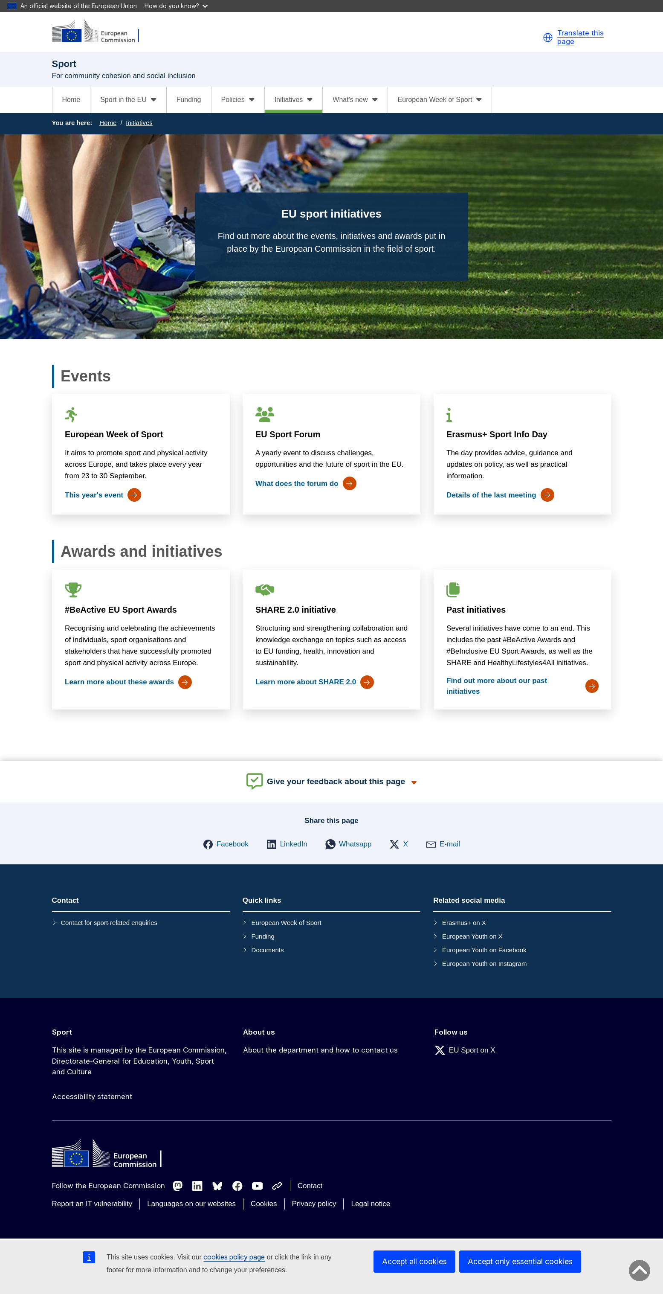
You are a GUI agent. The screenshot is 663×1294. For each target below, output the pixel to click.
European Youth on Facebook (484, 950)
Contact (310, 1186)
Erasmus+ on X (464, 922)
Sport (62, 1032)
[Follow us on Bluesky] (217, 1186)
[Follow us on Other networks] (277, 1186)
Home (71, 99)
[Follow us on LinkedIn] (197, 1186)
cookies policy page (234, 1257)
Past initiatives (475, 609)
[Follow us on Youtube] (257, 1186)
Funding (189, 99)
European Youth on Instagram (484, 963)
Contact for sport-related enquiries (109, 922)
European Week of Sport (114, 434)
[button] (548, 37)
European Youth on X (472, 936)
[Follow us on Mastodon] (177, 1186)
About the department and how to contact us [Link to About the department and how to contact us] (320, 1050)
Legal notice (370, 1204)
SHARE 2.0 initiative (295, 609)
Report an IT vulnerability (92, 1204)
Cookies (264, 1204)
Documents (268, 950)
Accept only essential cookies (520, 1261)
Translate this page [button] (580, 37)
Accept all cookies (414, 1261)
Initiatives (139, 122)
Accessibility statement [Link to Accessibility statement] (92, 1096)
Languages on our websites (191, 1204)
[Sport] (101, 32)
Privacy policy (314, 1204)
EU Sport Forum (287, 434)
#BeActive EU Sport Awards (121, 609)
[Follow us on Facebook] (237, 1186)
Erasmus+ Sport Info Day (496, 434)
